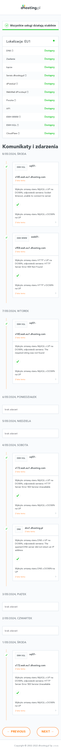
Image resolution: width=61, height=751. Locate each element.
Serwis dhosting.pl (15, 76)
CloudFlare (11, 133)
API (8, 109)
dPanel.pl (10, 84)
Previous (16, 731)
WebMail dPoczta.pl (16, 92)
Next (48, 731)
